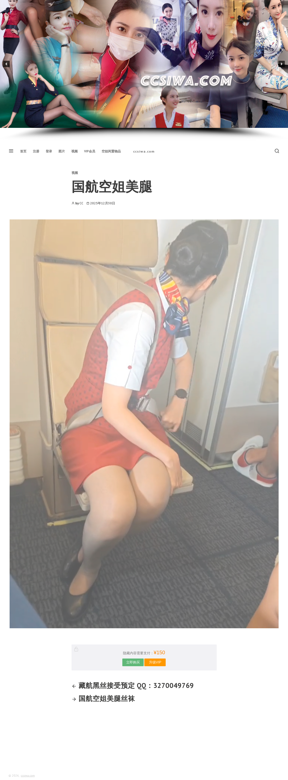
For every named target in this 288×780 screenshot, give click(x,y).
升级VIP (155, 662)
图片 (61, 151)
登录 (49, 151)
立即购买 (133, 662)
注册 (36, 151)
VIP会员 (89, 151)
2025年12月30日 (102, 203)
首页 (23, 151)
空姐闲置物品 (111, 151)
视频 (74, 151)
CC (81, 203)
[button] (6, 64)
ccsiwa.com (144, 151)
